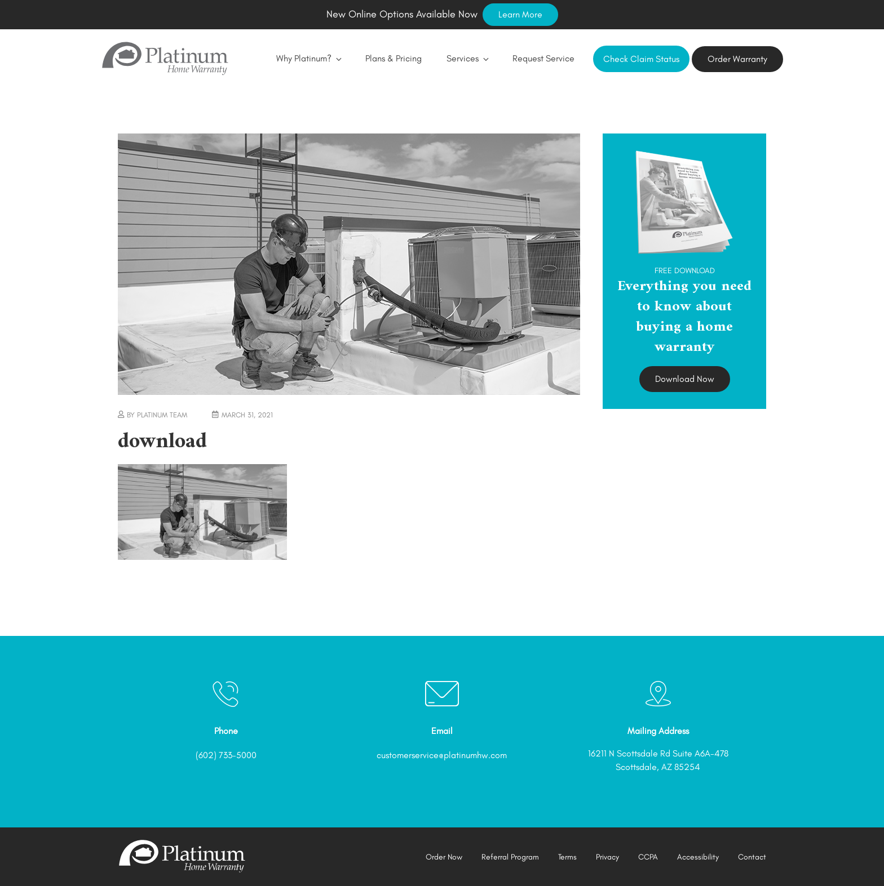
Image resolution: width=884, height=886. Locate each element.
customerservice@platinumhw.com (442, 755)
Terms (567, 857)
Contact (752, 857)
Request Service (543, 58)
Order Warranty (737, 59)
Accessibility (698, 857)
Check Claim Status (641, 59)
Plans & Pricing (393, 58)
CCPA (648, 857)
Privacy (607, 857)
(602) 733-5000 (226, 755)
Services (467, 58)
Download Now (684, 378)
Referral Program (510, 857)
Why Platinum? (308, 58)
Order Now (444, 857)
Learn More (520, 14)
